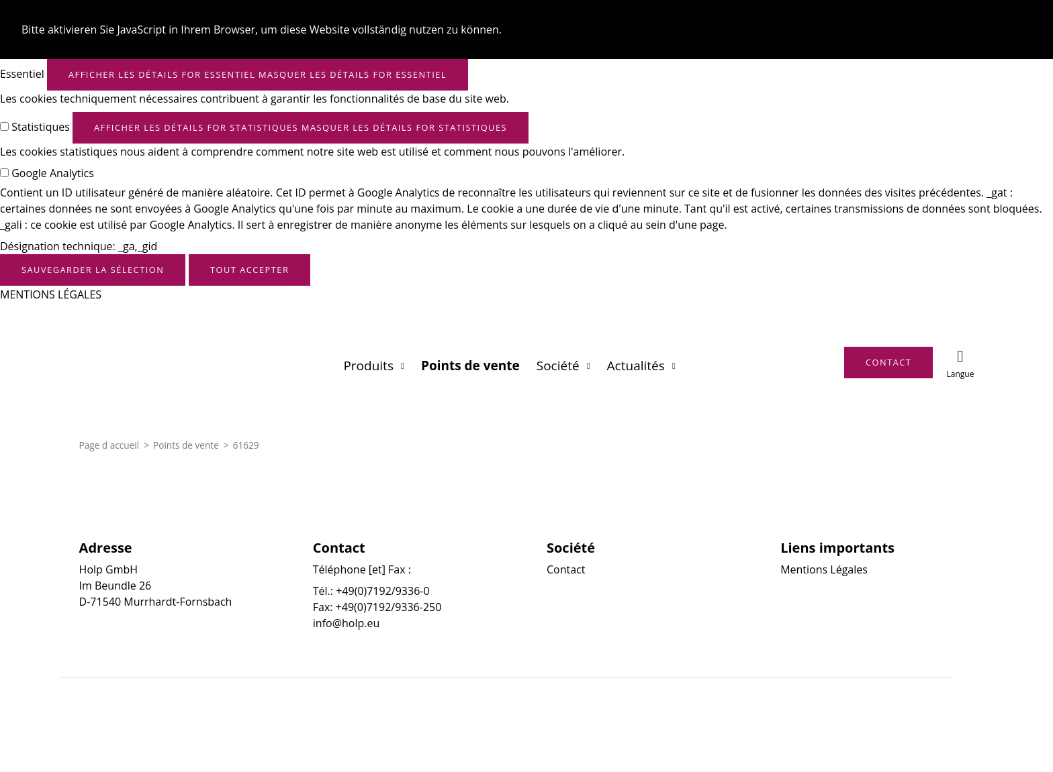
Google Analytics (52, 173)
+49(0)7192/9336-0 (382, 591)
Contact (566, 569)
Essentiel (22, 73)
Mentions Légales (824, 569)
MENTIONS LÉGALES (50, 294)
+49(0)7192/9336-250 (389, 607)
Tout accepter (249, 270)
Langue (960, 374)
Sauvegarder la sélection (92, 270)
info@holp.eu (346, 623)
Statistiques (40, 126)
